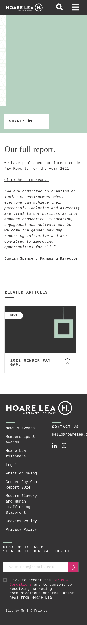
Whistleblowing (21, 473)
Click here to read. (26, 180)
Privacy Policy (21, 530)
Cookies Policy (21, 521)
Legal (11, 465)
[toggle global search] (59, 7)
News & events (20, 428)
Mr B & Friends (34, 610)
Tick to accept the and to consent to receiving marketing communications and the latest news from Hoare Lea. (44, 589)
